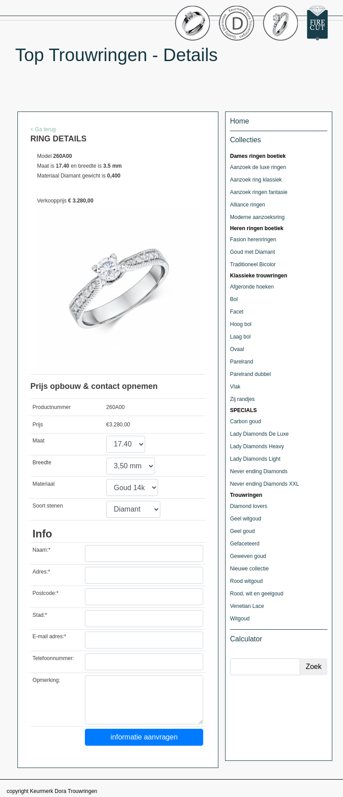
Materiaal (43, 484)
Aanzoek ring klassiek (256, 180)
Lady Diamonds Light (255, 459)
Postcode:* (46, 593)
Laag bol (240, 337)
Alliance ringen (247, 205)
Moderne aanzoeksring (257, 217)
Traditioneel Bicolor (253, 264)
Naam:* (41, 550)
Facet (236, 312)
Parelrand (241, 362)
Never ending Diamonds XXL (264, 484)
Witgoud (240, 618)
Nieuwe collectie (249, 569)
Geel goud (242, 531)
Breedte (42, 462)
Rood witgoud (246, 581)
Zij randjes (242, 399)
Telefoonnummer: (53, 658)
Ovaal (237, 349)
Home (239, 121)
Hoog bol (240, 324)
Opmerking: (46, 680)
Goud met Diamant (252, 252)
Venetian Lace (247, 606)
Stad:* (40, 615)
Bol (234, 299)
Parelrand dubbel (250, 374)
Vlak (235, 387)
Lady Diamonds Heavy (257, 446)
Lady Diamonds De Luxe (259, 434)
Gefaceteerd (244, 544)
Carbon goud (245, 421)
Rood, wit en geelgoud (256, 594)
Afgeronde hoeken (252, 287)
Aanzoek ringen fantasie (259, 192)
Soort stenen (48, 506)
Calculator (246, 639)
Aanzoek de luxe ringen (258, 167)
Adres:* (41, 572)
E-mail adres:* (49, 636)
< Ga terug (43, 129)
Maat (39, 441)
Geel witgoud (245, 519)
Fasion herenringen (253, 239)
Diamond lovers (248, 506)
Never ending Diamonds (259, 471)
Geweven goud (248, 556)
